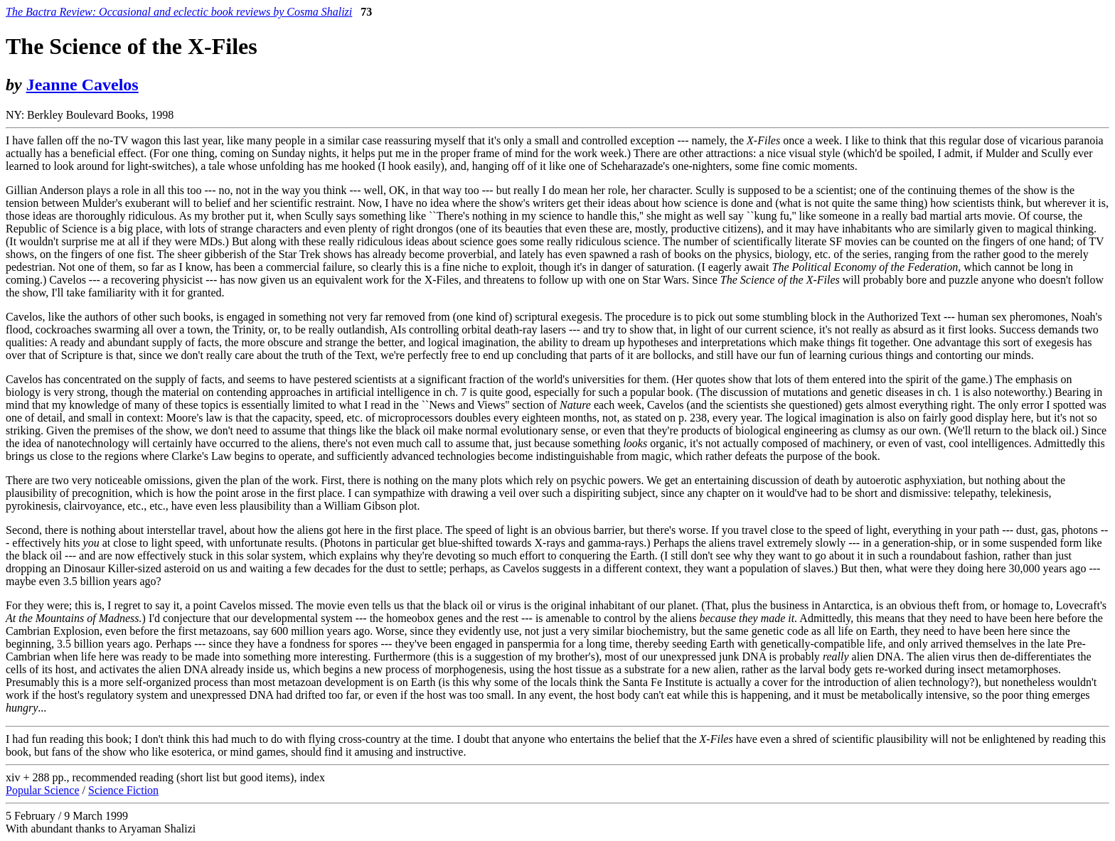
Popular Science (43, 790)
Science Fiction (123, 790)
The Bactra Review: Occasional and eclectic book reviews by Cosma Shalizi (179, 12)
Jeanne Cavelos (82, 84)
